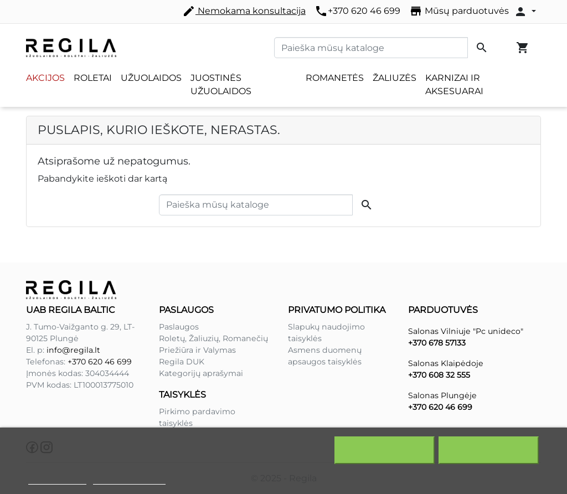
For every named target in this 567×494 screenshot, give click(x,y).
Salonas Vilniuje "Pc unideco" (465, 331)
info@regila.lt (73, 350)
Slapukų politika (57, 479)
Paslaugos (179, 327)
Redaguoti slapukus (129, 479)
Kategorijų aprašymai (201, 373)
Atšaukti (384, 450)
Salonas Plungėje (442, 395)
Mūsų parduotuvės (459, 11)
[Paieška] (371, 47)
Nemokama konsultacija (244, 11)
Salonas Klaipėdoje (445, 363)
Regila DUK (181, 362)
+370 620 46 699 (357, 11)
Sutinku (489, 450)
